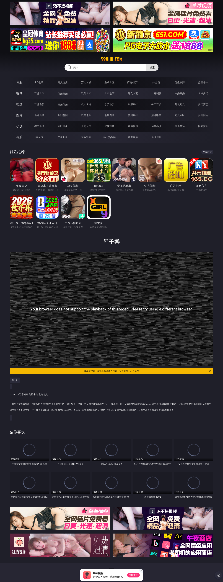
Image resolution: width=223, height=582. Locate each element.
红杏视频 (133, 137)
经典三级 (156, 104)
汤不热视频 (109, 137)
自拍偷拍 (63, 93)
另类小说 (156, 126)
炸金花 (156, 82)
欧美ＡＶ (86, 93)
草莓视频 (86, 137)
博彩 (19, 82)
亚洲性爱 (39, 104)
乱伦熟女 (180, 104)
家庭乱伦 (63, 126)
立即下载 (133, 575)
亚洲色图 (63, 115)
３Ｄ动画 (109, 93)
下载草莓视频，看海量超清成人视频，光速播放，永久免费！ (147, 371)
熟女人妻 (133, 93)
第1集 (15, 380)
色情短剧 (156, 137)
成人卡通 (86, 104)
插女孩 (39, 137)
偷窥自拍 (39, 115)
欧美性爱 (109, 104)
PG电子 (39, 82)
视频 (19, 93)
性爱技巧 (203, 126)
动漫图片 (109, 115)
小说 (19, 126)
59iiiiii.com (111, 59)
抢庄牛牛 (203, 82)
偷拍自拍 (63, 104)
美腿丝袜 (133, 115)
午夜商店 (63, 137)
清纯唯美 (156, 115)
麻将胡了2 (133, 82)
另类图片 (203, 115)
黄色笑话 (180, 126)
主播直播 (180, 93)
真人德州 (63, 82)
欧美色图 (86, 115)
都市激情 (39, 126)
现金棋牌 (180, 82)
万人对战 (86, 82)
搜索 (152, 67)
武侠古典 (109, 126)
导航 (19, 137)
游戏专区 (109, 82)
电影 (19, 104)
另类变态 (203, 104)
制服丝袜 (133, 104)
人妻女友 (86, 126)
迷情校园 (133, 126)
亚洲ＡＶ (39, 93)
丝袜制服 (156, 93)
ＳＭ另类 (203, 93)
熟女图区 (180, 115)
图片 (19, 115)
